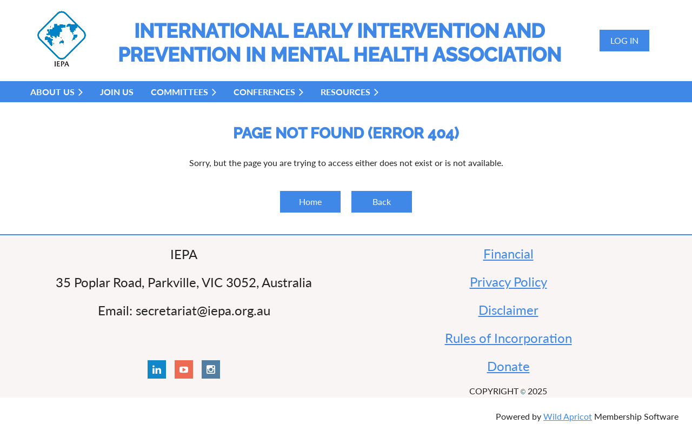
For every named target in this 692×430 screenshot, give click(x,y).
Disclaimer (508, 309)
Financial (508, 253)
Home (310, 201)
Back (381, 201)
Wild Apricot (567, 416)
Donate (508, 366)
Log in (624, 40)
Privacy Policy (508, 281)
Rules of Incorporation (508, 338)
